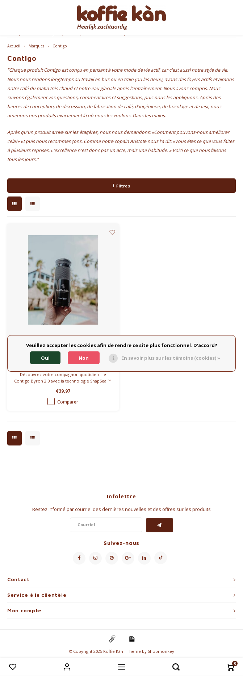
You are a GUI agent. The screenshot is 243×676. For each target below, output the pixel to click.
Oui (45, 358)
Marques (36, 45)
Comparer (67, 402)
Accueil (13, 45)
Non (84, 358)
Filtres (121, 186)
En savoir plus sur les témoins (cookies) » (170, 358)
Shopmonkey (161, 651)
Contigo (60, 45)
